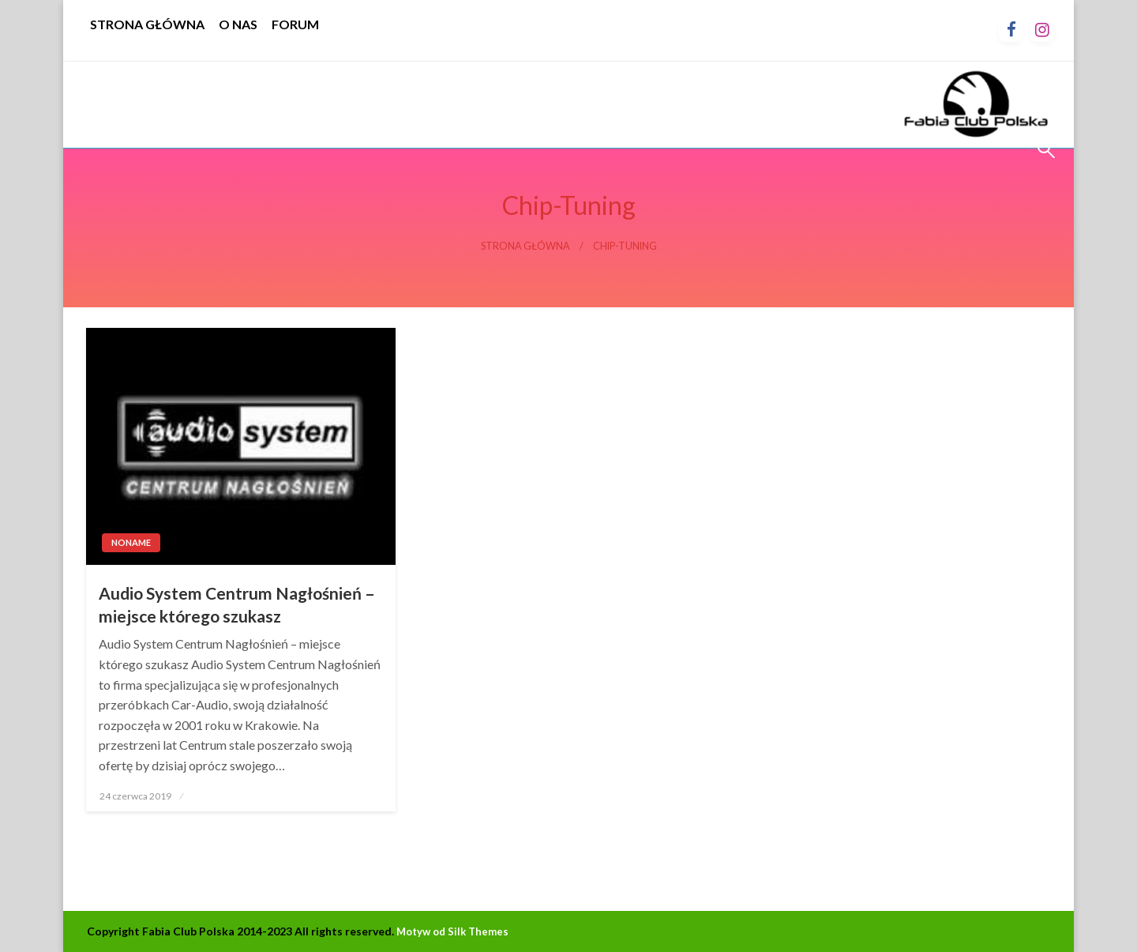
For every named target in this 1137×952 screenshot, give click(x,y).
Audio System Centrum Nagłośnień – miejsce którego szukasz (237, 604)
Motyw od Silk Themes (452, 931)
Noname (131, 542)
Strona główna (525, 246)
